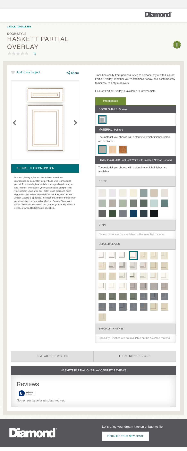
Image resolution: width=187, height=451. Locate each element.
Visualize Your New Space (125, 436)
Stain (102, 225)
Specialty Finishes (111, 329)
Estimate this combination (35, 168)
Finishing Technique (134, 356)
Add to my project (28, 72)
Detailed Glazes (109, 244)
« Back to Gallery (19, 27)
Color (103, 181)
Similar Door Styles (52, 356)
